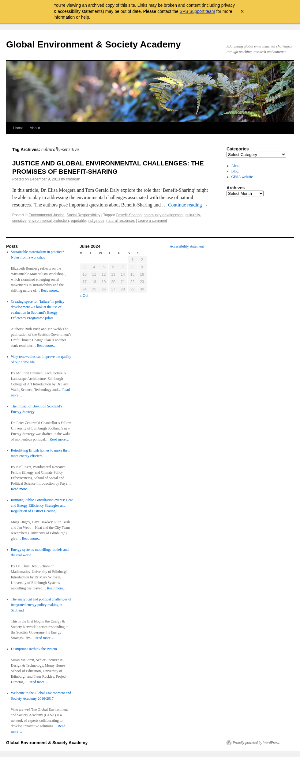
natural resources (121, 220)
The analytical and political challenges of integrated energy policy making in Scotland (41, 604)
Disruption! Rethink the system (34, 649)
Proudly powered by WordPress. (256, 742)
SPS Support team (197, 11)
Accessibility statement (187, 246)
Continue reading (188, 204)
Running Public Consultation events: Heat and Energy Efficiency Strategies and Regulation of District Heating (42, 505)
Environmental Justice (46, 215)
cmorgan (73, 179)
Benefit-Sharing (129, 215)
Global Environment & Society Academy (93, 44)
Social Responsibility (83, 215)
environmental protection (48, 220)
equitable (78, 220)
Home (18, 128)
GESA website (242, 177)
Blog (234, 171)
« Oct (84, 295)
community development (163, 215)
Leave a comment (152, 220)
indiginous (96, 220)
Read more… (50, 290)
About (35, 128)
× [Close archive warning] (242, 11)
